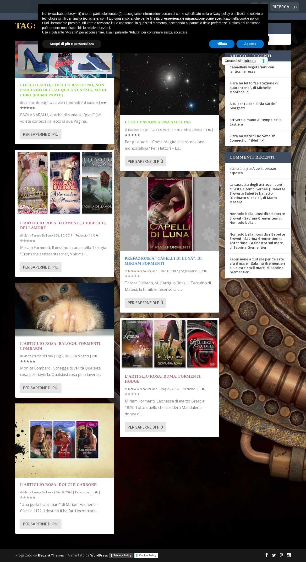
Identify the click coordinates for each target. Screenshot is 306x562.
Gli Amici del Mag (35, 103)
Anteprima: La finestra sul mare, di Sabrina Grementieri (257, 245)
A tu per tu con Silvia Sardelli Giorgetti (254, 105)
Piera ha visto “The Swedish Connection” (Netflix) (252, 138)
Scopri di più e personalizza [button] (72, 44)
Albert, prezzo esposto (253, 170)
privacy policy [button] (220, 14)
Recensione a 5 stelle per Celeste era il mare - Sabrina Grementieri (257, 261)
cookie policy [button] (249, 18)
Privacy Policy (122, 555)
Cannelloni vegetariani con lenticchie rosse (252, 69)
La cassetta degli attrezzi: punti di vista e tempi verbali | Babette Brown (257, 188)
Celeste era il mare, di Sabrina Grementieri (257, 269)
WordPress (99, 555)
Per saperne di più (40, 134)
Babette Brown (138, 130)
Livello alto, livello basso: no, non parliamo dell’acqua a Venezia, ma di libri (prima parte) (63, 90)
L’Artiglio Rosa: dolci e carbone (58, 485)
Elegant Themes (51, 555)
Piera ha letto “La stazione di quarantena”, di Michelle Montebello (254, 87)
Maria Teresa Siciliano (38, 235)
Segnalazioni (189, 271)
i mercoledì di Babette (83, 103)
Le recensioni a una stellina (158, 122)
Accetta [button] (250, 44)
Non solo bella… (243, 222)
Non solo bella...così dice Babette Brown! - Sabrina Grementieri (257, 215)
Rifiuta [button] (222, 44)
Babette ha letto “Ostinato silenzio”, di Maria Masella (253, 197)
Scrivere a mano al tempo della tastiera (256, 121)
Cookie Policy (147, 555)
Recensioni (83, 235)
